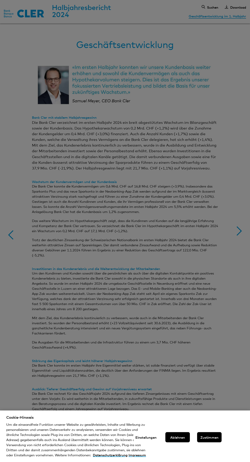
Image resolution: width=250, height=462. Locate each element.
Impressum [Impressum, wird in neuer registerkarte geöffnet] (137, 458)
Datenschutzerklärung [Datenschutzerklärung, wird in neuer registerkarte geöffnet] (110, 458)
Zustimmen (209, 440)
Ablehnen (177, 440)
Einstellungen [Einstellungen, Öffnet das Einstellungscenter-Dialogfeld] (146, 440)
